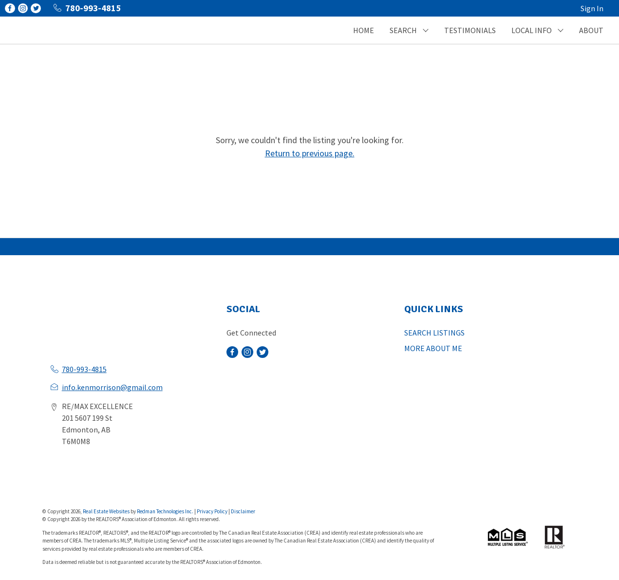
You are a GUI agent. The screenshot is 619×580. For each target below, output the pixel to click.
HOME (363, 30)
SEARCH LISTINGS (434, 332)
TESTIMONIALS (470, 30)
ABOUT (591, 30)
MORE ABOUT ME (433, 348)
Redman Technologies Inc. (165, 511)
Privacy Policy (212, 511)
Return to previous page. (310, 153)
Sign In (592, 8)
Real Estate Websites (107, 511)
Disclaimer (243, 511)
